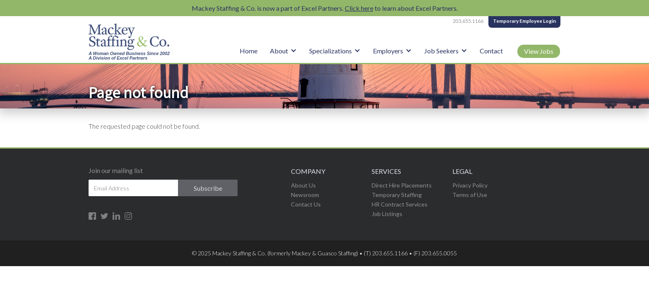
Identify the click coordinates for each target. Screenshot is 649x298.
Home (248, 51)
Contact (491, 51)
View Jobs (538, 51)
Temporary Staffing (397, 194)
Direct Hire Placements (402, 185)
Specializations (330, 51)
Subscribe (208, 188)
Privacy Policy (470, 185)
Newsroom (305, 194)
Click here (359, 8)
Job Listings (387, 213)
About (279, 51)
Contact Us (306, 204)
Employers (388, 51)
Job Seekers (441, 51)
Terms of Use (469, 194)
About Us (303, 185)
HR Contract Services (400, 204)
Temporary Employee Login (524, 21)
